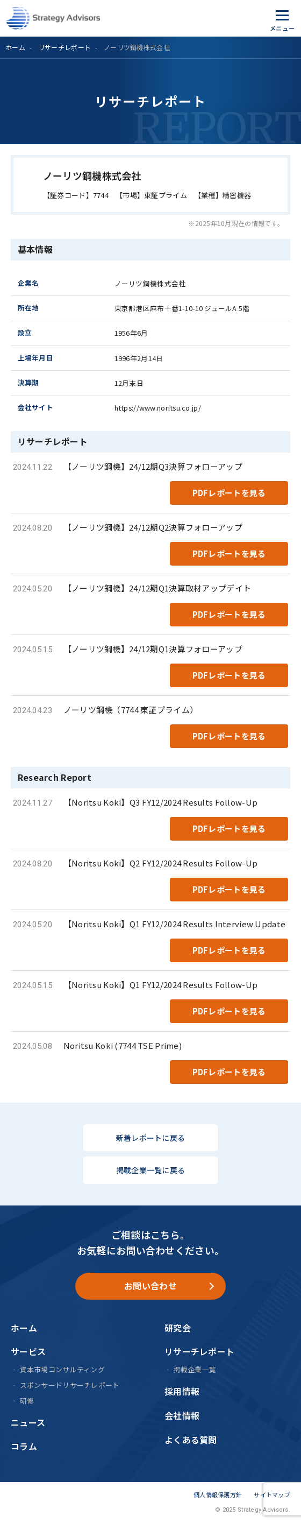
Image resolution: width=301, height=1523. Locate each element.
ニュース (28, 1422)
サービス (28, 1351)
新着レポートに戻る (150, 1137)
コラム (24, 1446)
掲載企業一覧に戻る (150, 1170)
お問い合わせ (150, 1285)
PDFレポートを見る (229, 492)
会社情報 (181, 1415)
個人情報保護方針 (218, 1494)
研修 (27, 1400)
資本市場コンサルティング (62, 1369)
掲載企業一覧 (195, 1369)
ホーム (15, 47)
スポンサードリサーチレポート (70, 1385)
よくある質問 (190, 1439)
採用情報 (181, 1391)
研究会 (177, 1327)
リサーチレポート (64, 47)
